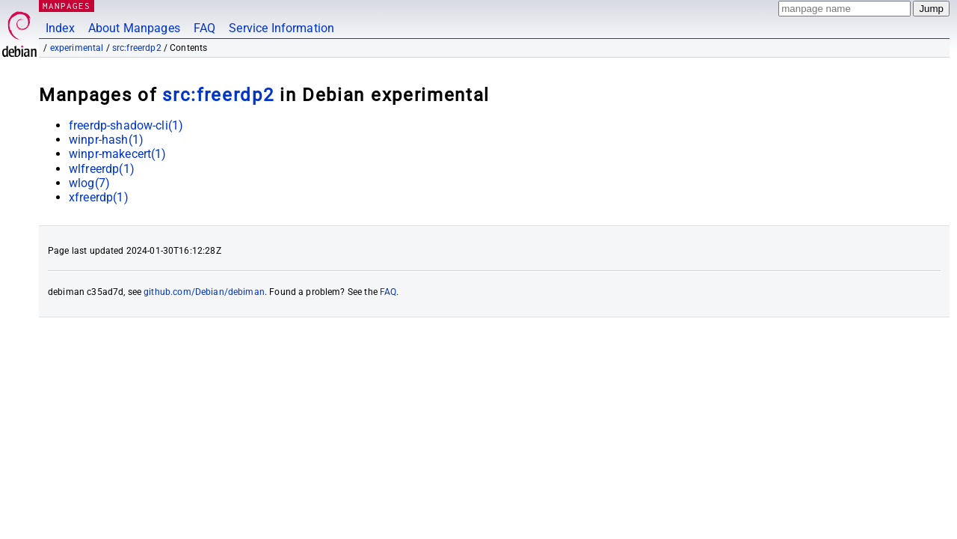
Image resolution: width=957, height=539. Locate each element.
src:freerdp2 (136, 48)
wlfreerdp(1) (102, 169)
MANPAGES (66, 5)
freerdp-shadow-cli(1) (126, 125)
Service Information (281, 28)
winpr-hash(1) (106, 140)
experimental (77, 48)
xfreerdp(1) (99, 197)
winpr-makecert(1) (118, 154)
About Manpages (134, 28)
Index (60, 28)
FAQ (204, 28)
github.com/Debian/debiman (204, 292)
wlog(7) (89, 183)
